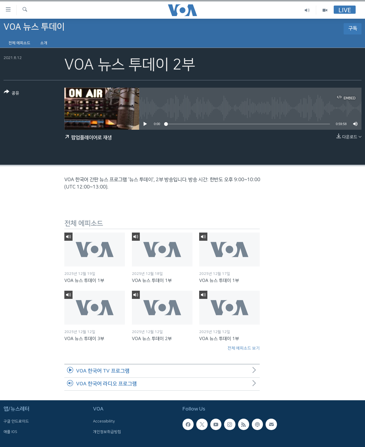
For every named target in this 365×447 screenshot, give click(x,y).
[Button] (11, 94)
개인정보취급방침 (107, 432)
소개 (43, 43)
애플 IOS (10, 432)
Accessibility (104, 422)
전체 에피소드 (19, 43)
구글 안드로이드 (16, 422)
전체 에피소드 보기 (244, 348)
